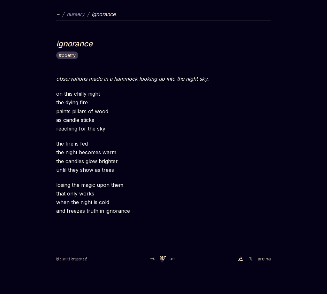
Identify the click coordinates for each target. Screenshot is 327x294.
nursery (76, 14)
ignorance (104, 14)
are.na (264, 258)
